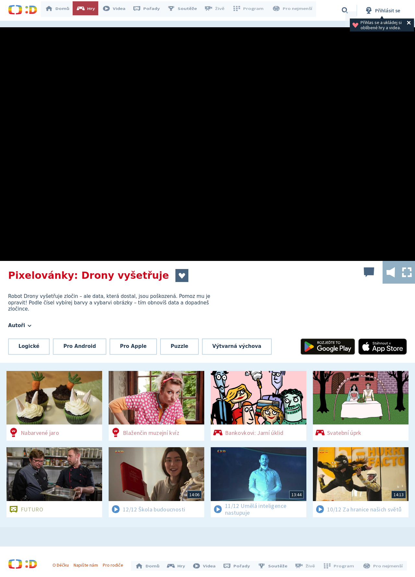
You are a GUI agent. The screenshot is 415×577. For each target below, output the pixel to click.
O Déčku (62, 563)
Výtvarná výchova (236, 346)
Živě (217, 10)
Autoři (19, 325)
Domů (60, 10)
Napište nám (87, 563)
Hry (89, 10)
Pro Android (79, 346)
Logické (28, 346)
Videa (117, 10)
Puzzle (179, 346)
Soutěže (185, 10)
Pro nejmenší (292, 10)
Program (250, 10)
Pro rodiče (114, 563)
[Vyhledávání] (345, 10)
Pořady (149, 10)
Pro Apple (133, 346)
